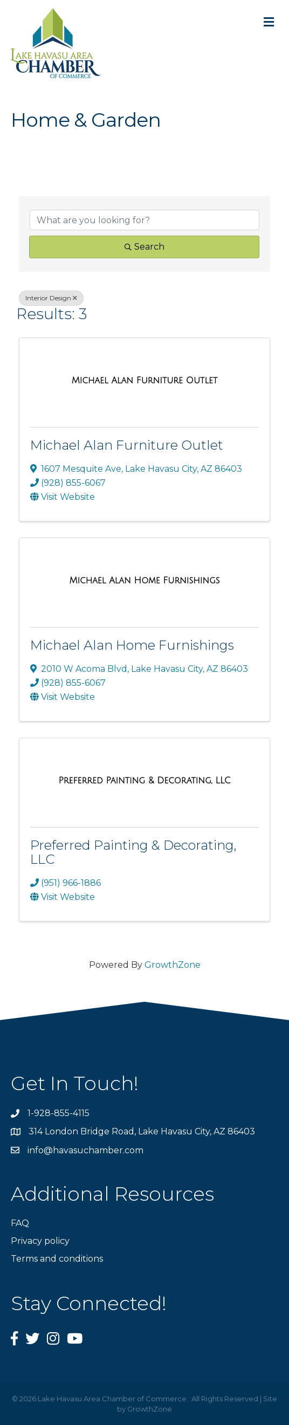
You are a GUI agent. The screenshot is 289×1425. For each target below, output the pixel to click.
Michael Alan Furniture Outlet (126, 445)
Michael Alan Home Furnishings (132, 645)
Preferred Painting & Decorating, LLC (133, 852)
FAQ (20, 1223)
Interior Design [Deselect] (51, 298)
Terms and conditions (57, 1259)
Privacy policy (40, 1241)
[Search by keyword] (144, 220)
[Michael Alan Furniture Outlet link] (145, 380)
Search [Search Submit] (144, 247)
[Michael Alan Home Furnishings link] (144, 580)
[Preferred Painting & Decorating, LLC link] (144, 780)
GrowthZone (172, 965)
